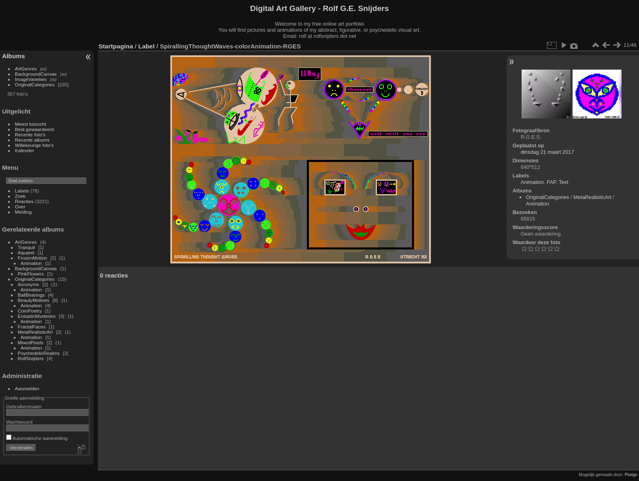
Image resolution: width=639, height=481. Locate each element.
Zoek (20, 196)
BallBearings (31, 294)
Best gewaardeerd (34, 129)
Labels (22, 190)
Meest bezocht (30, 124)
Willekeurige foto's (34, 145)
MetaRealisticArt (35, 332)
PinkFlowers (31, 273)
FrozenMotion (32, 257)
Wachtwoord (19, 421)
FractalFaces (32, 326)
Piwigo (631, 474)
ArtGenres (26, 68)
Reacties (24, 201)
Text (563, 182)
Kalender (24, 150)
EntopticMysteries (37, 316)
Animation (31, 263)
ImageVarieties (31, 79)
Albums (13, 55)
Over (20, 206)
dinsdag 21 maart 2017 (547, 152)
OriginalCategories (35, 84)
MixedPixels (31, 342)
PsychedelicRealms (39, 353)
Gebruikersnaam (24, 406)
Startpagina (116, 46)
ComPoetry (30, 310)
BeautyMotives (33, 300)
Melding (23, 211)
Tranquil (26, 247)
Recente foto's (30, 134)
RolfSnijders (31, 358)
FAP (551, 182)
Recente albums (32, 139)
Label (146, 46)
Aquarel (26, 252)
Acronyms (28, 284)
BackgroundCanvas (36, 74)
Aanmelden (27, 388)
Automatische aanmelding (37, 438)
